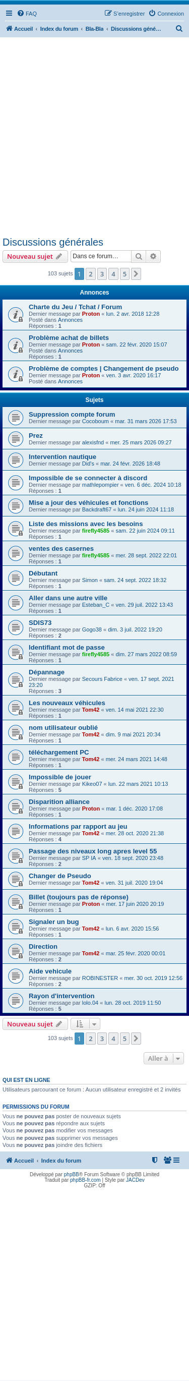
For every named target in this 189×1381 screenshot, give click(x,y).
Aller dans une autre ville (68, 598)
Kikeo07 (92, 784)
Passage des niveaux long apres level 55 (93, 851)
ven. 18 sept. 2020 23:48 (132, 858)
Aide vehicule (50, 971)
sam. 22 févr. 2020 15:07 (136, 344)
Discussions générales (53, 242)
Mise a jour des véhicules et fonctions (88, 502)
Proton (91, 314)
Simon (90, 580)
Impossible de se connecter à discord (88, 478)
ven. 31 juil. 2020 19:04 (134, 883)
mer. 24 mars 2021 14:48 (136, 759)
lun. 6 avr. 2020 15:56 (132, 929)
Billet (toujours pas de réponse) (79, 897)
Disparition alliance (59, 801)
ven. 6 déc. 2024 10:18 (153, 485)
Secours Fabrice (102, 679)
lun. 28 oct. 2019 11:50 (132, 1003)
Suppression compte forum (72, 414)
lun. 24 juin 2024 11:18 (146, 509)
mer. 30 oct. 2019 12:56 (153, 978)
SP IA (89, 858)
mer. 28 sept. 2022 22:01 (146, 555)
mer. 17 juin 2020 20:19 (135, 904)
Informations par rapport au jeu (78, 826)
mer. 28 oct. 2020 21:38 (135, 833)
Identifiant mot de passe (67, 647)
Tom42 (91, 710)
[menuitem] (27, 14)
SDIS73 (40, 622)
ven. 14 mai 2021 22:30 (135, 710)
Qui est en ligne (26, 1080)
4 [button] (113, 273)
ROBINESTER (100, 978)
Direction (43, 946)
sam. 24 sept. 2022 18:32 (135, 580)
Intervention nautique (62, 457)
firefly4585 (95, 531)
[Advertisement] (94, 137)
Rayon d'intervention (62, 996)
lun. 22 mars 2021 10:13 (138, 784)
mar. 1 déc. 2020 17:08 (134, 808)
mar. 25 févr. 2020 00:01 (136, 953)
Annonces (70, 320)
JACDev (135, 1180)
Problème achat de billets (69, 337)
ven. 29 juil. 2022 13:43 (144, 605)
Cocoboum (95, 421)
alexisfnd (93, 442)
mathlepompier (100, 485)
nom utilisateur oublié (63, 727)
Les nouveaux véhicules (67, 703)
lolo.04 (90, 1003)
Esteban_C (95, 605)
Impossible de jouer (60, 777)
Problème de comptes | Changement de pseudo (104, 368)
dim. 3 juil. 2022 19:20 (135, 629)
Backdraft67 (97, 509)
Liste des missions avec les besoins (86, 524)
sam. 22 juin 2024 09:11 (144, 531)
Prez (36, 435)
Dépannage (47, 672)
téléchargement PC (59, 752)
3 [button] (102, 273)
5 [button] (125, 273)
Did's (88, 464)
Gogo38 (92, 629)
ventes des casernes (61, 548)
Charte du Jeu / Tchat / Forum (75, 307)
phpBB (71, 1174)
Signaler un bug (54, 922)
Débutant (43, 573)
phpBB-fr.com (85, 1180)
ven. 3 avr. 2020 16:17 (133, 375)
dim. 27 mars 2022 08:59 (146, 654)
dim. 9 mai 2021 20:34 (133, 734)
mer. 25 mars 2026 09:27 (140, 442)
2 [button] (90, 273)
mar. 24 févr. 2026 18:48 (130, 464)
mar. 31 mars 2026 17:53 (145, 421)
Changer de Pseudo (60, 876)
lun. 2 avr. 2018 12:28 (132, 314)
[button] (136, 274)
